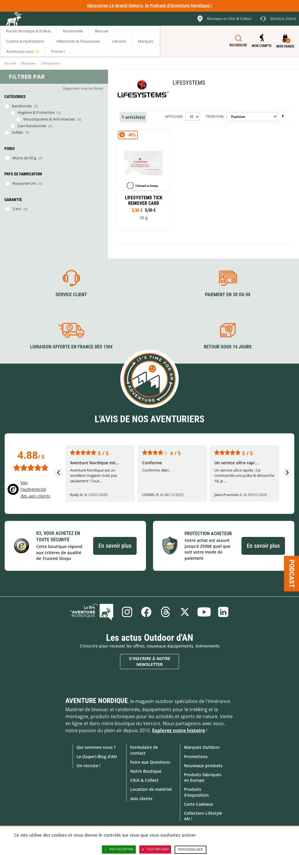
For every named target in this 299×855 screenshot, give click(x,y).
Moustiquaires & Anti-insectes (49, 119)
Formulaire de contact (144, 749)
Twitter (185, 611)
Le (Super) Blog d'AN (97, 756)
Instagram (127, 611)
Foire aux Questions (150, 762)
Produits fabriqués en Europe (202, 777)
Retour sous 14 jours (228, 347)
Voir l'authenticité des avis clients (35, 489)
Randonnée (22, 106)
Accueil (10, 63)
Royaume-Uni (24, 183)
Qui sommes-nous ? (96, 747)
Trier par (214, 116)
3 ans (16, 208)
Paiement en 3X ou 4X (228, 294)
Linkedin (223, 611)
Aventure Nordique (96, 701)
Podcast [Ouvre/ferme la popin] (292, 573)
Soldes (17, 132)
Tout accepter (118, 849)
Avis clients (141, 798)
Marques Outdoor (202, 747)
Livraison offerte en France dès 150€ (71, 347)
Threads (165, 611)
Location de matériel (151, 789)
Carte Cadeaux (198, 804)
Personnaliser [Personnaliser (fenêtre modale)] (190, 849)
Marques (28, 63)
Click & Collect (144, 780)
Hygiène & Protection (36, 112)
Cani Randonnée (32, 125)
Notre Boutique (145, 771)
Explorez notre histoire (178, 730)
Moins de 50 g (24, 157)
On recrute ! (88, 765)
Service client (71, 294)
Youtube (204, 611)
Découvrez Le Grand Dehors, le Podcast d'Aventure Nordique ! (149, 5)
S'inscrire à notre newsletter (149, 661)
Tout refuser (155, 849)
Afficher (173, 116)
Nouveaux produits (203, 765)
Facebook (146, 611)
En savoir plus (114, 545)
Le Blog (91, 612)
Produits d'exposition (196, 792)
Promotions (196, 756)
